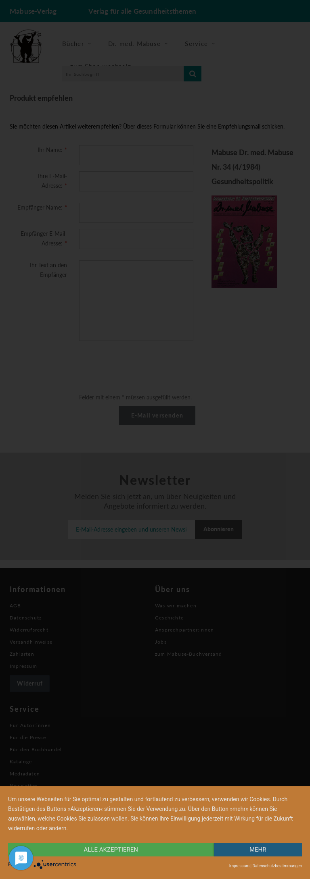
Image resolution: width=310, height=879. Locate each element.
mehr (257, 849)
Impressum (239, 866)
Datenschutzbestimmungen (277, 866)
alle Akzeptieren (111, 849)
